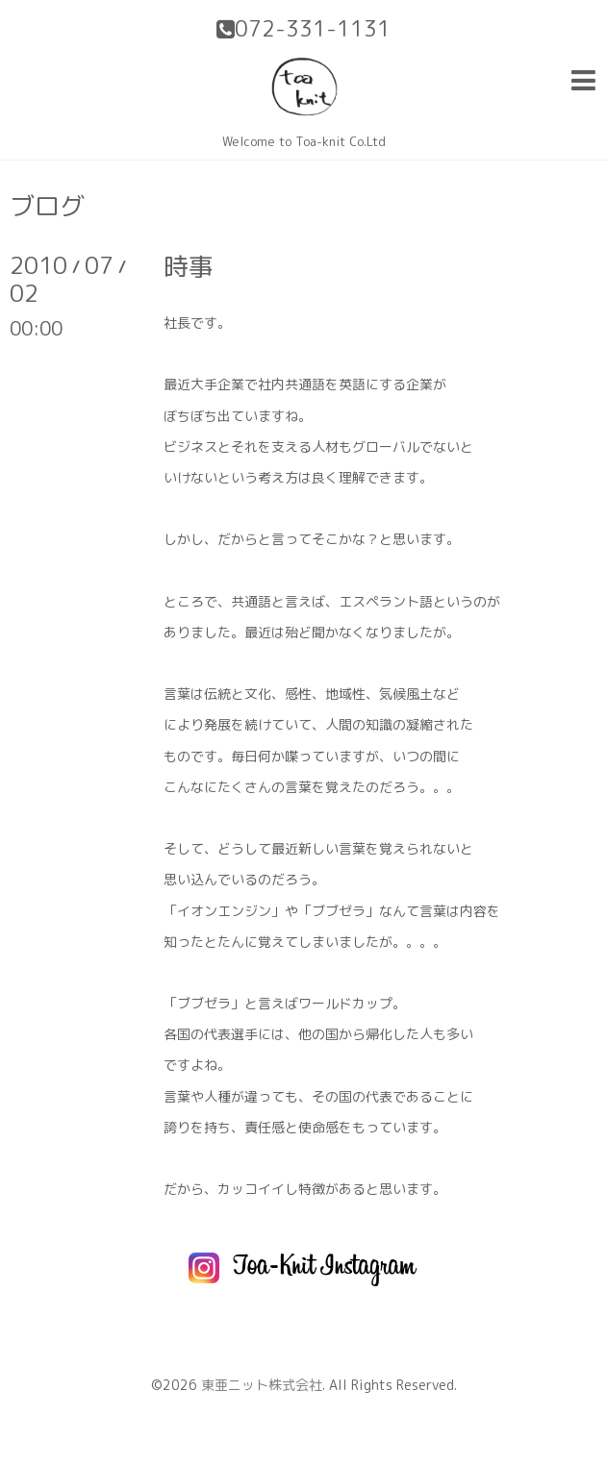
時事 (189, 266)
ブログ (47, 205)
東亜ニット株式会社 (261, 1385)
